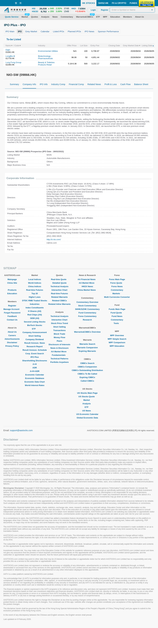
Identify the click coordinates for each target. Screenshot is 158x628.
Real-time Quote (59, 279)
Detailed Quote (59, 283)
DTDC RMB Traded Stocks (34, 300)
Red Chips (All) (34, 315)
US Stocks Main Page (87, 393)
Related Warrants (59, 297)
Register (12, 305)
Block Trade (59, 334)
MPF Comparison (117, 342)
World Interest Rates (34, 385)
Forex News (117, 286)
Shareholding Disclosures (34, 360)
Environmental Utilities (48, 51)
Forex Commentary (87, 316)
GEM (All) (34, 318)
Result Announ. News (34, 343)
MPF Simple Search (117, 339)
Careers (12, 335)
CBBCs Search (87, 363)
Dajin (8, 50)
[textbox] (132, 9)
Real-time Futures (34, 290)
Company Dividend (35, 339)
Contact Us (12, 320)
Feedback (12, 316)
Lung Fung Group (13, 62)
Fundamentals (59, 355)
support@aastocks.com (21, 430)
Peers (59, 341)
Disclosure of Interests (59, 344)
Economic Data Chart (35, 382)
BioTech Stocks (34, 325)
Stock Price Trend (59, 323)
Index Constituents (35, 307)
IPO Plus (35, 357)
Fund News (117, 316)
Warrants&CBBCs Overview (87, 332)
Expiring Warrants (87, 351)
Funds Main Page (117, 309)
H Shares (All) (34, 311)
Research (87, 320)
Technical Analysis (60, 286)
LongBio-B (10, 56)
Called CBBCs (87, 381)
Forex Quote (117, 283)
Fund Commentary (87, 313)
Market (87, 400)
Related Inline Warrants (59, 304)
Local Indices (34, 279)
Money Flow (59, 337)
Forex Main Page (117, 279)
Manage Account (12, 309)
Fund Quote (117, 313)
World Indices (34, 283)
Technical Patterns (59, 358)
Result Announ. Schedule (35, 350)
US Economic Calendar (87, 414)
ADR (34, 368)
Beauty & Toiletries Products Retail (46, 63)
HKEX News (87, 286)
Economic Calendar (34, 375)
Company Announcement (35, 332)
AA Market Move (59, 351)
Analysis (87, 403)
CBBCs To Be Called (87, 374)
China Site (12, 283)
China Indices (34, 286)
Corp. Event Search (34, 353)
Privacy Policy (12, 346)
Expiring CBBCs (87, 377)
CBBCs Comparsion (87, 367)
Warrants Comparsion (87, 347)
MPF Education (117, 346)
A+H (35, 364)
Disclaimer (12, 342)
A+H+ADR (34, 371)
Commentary (117, 290)
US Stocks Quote (87, 396)
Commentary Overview (87, 302)
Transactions (59, 330)
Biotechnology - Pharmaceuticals (45, 57)
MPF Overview (117, 335)
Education (12, 293)
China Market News (87, 290)
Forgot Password (12, 313)
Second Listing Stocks (34, 322)
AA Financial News (87, 279)
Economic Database (34, 378)
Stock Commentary (87, 305)
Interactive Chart (59, 290)
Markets (117, 293)
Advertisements (12, 339)
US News (87, 411)
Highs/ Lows (35, 297)
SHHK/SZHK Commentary (87, 309)
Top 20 (34, 293)
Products (12, 290)
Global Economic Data (87, 418)
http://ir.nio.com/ (54, 239)
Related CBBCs (59, 300)
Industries (34, 304)
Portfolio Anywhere (59, 362)
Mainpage (12, 279)
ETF (34, 329)
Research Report (35, 346)
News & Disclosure (59, 348)
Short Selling (34, 336)
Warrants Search (87, 344)
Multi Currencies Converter (117, 297)
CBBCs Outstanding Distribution (87, 370)
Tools (117, 323)
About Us (12, 332)
